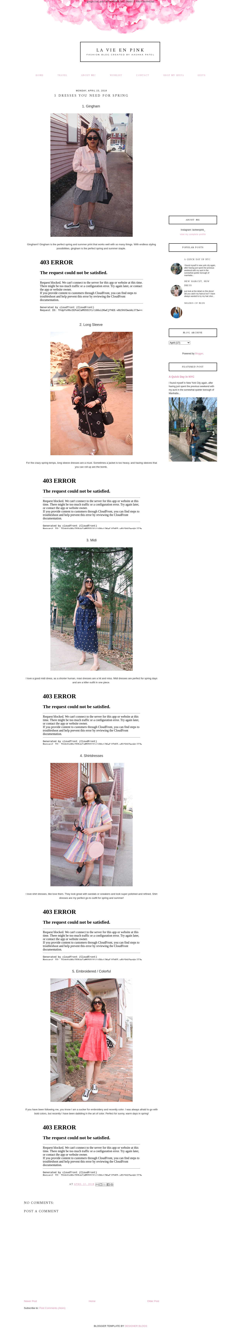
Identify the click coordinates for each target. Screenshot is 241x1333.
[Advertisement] (193, 150)
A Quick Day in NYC (197, 260)
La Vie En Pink (120, 50)
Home (40, 75)
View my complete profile (193, 234)
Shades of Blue (194, 303)
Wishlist (116, 75)
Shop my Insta (174, 75)
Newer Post (30, 1301)
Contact (142, 75)
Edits (201, 75)
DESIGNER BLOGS (136, 1326)
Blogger (199, 353)
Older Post (153, 1301)
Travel (62, 75)
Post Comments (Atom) (52, 1308)
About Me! (88, 75)
